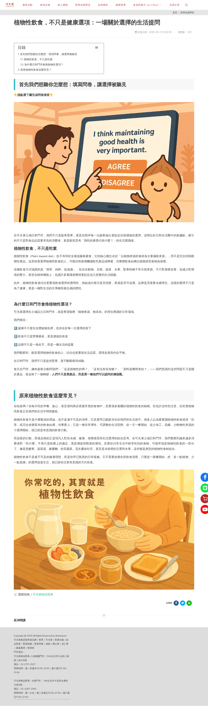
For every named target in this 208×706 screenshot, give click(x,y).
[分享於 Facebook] (176, 603)
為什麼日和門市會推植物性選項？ (43, 64)
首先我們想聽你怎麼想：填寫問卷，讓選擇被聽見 (48, 54)
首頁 (175, 12)
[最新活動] (27, 5)
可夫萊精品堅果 (43, 594)
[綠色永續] (45, 5)
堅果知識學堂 (187, 12)
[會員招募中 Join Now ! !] (147, 5)
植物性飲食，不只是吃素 (38, 59)
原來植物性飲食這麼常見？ (36, 69)
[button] (186, 4)
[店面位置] (174, 5)
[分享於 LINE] (189, 603)
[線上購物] (62, 5)
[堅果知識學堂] (83, 5)
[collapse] (96, 48)
